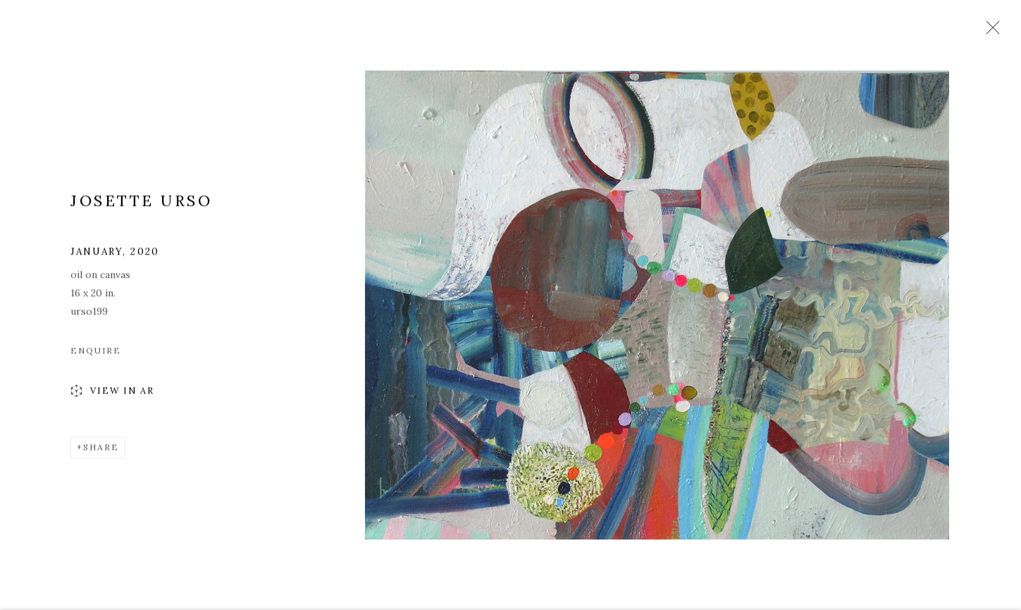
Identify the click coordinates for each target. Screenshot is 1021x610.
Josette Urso (141, 202)
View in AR (112, 393)
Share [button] (101, 449)
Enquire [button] (95, 352)
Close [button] (989, 31)
